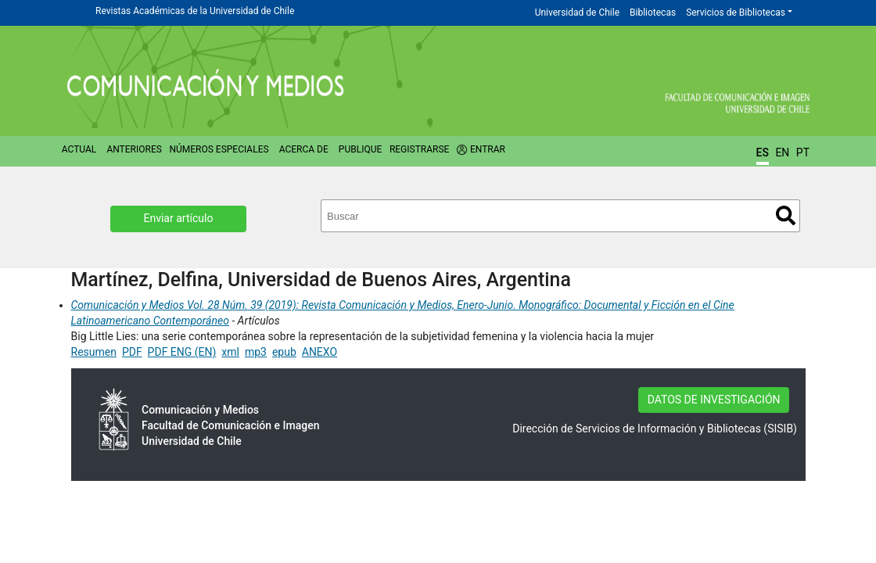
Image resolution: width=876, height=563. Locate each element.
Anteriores (133, 149)
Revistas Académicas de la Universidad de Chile (194, 10)
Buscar (785, 215)
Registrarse (420, 149)
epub (284, 352)
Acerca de (303, 149)
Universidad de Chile (577, 12)
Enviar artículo (179, 218)
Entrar (487, 149)
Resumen (94, 352)
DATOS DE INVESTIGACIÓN (714, 399)
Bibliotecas (653, 12)
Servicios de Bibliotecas (735, 12)
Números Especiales (218, 149)
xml (230, 352)
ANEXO (319, 352)
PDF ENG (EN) (182, 352)
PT (803, 152)
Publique (360, 149)
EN (782, 152)
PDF (132, 352)
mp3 (256, 352)
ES (762, 152)
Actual (79, 149)
